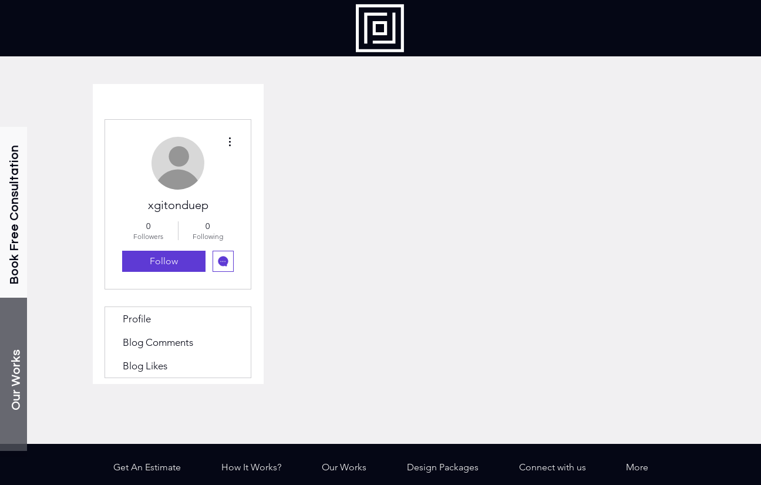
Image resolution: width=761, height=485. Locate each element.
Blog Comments (158, 342)
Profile (137, 319)
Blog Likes (145, 366)
